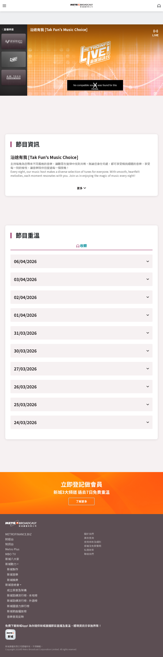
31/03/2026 (25, 333)
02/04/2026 (25, 297)
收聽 (81, 245)
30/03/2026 (25, 351)
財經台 (9, 539)
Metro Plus (12, 549)
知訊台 (9, 544)
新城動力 (10, 564)
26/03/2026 (25, 386)
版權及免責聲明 (92, 546)
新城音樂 (12, 574)
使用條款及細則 (92, 542)
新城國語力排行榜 (18, 606)
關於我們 (89, 534)
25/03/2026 (25, 404)
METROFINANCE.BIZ (18, 534)
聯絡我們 (89, 554)
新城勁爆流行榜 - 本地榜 (22, 595)
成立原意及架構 (17, 590)
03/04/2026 (25, 279)
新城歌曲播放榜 (17, 611)
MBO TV (10, 554)
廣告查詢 (89, 538)
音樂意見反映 (15, 616)
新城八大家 (12, 559)
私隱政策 (89, 550)
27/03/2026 (25, 369)
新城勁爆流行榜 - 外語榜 (22, 600)
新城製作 (12, 569)
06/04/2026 (25, 261)
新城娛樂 (12, 580)
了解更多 (81, 501)
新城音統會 (12, 585)
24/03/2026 (25, 422)
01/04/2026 (25, 315)
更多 (80, 188)
